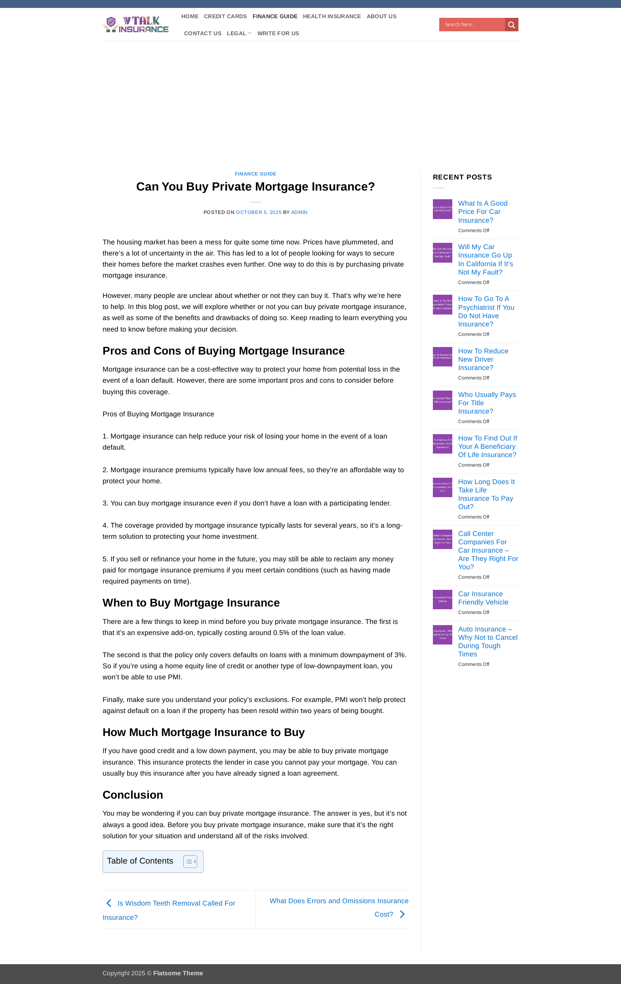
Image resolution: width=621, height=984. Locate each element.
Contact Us (202, 33)
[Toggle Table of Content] (186, 861)
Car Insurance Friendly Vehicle (483, 598)
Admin (299, 212)
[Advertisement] (310, 100)
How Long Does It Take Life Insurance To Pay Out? (486, 494)
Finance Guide (275, 16)
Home (189, 16)
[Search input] (474, 24)
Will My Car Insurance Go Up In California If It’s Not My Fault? (485, 259)
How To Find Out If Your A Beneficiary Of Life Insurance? (487, 446)
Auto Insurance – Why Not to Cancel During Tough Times (488, 641)
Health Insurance (332, 16)
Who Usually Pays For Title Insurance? (487, 403)
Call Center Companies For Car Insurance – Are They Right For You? (488, 550)
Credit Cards (225, 16)
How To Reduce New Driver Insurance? (483, 359)
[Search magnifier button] (511, 25)
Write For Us (278, 33)
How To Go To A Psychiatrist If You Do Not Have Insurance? (486, 311)
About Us (381, 16)
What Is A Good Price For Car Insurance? (483, 211)
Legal (239, 33)
